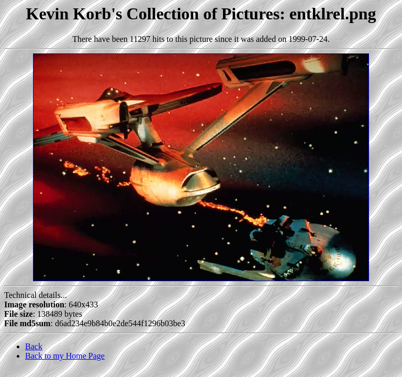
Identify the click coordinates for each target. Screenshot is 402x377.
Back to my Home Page (65, 355)
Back (33, 346)
